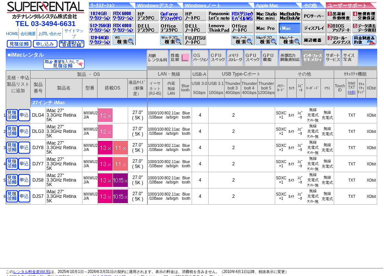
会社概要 (28, 33)
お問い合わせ (50, 33)
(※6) (351, 92)
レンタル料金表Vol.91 (31, 272)
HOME (12, 33)
